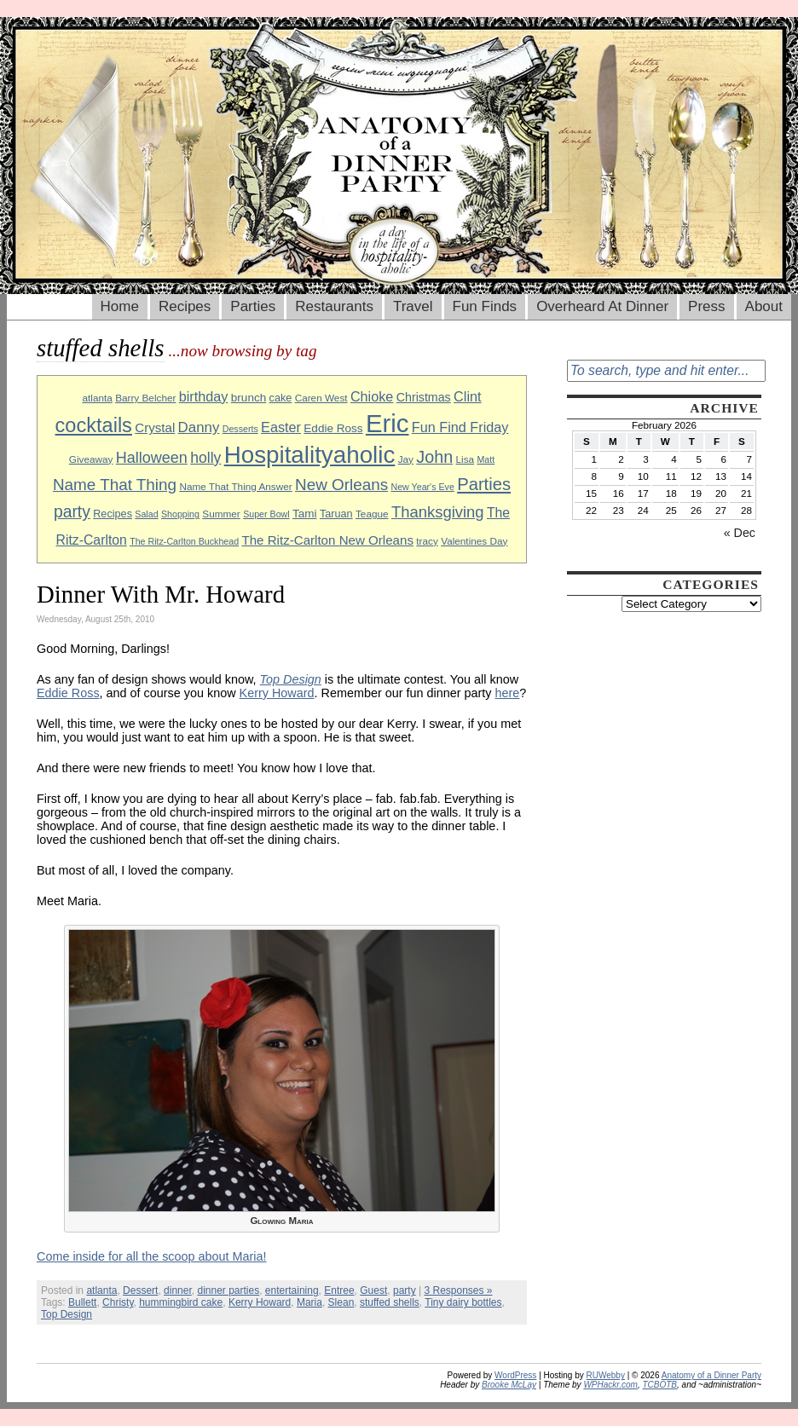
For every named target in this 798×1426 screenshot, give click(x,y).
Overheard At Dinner (602, 306)
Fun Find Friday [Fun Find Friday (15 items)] (460, 427)
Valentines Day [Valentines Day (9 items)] (474, 540)
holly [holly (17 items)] (205, 457)
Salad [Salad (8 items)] (146, 514)
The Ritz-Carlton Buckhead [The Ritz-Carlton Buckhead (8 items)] (184, 541)
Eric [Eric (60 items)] (387, 423)
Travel (413, 306)
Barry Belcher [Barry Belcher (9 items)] (145, 397)
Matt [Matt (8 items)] (485, 459)
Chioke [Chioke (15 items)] (372, 396)
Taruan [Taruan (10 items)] (336, 514)
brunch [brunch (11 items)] (248, 397)
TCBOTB (659, 1384)
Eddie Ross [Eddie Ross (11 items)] (333, 428)
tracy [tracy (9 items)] (427, 540)
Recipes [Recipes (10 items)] (112, 514)
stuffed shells (389, 1302)
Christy (117, 1302)
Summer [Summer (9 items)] (221, 513)
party (404, 1290)
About (764, 306)
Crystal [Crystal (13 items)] (155, 427)
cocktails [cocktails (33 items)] (93, 425)
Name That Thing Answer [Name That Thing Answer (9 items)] (235, 486)
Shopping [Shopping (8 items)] (180, 514)
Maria (309, 1302)
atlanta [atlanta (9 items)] (97, 397)
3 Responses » (458, 1290)
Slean (341, 1302)
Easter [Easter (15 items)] (281, 427)
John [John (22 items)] (434, 456)
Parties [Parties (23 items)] (484, 484)
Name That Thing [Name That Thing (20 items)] (114, 485)
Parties (252, 306)
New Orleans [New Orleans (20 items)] (341, 485)
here (507, 693)
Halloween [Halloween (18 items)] (152, 457)
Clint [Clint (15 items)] (467, 396)
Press (706, 306)
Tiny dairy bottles (463, 1302)
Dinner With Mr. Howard (161, 594)
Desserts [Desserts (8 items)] (240, 429)
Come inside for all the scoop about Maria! (152, 1256)
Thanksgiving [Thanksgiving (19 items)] (437, 512)
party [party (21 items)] (72, 512)
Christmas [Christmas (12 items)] (423, 397)
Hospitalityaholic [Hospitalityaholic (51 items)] (310, 455)
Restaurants (334, 306)
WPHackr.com (610, 1384)
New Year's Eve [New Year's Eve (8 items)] (422, 487)
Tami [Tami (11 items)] (304, 513)
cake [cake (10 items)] (280, 398)
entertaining (292, 1290)
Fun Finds (485, 306)
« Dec (739, 533)
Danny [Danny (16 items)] (199, 427)
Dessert (140, 1290)
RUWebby (606, 1375)
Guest (373, 1290)
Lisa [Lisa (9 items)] (465, 459)
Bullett (82, 1302)
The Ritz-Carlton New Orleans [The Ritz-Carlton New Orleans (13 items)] (327, 540)
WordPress (515, 1375)
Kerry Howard (277, 693)
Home (120, 306)
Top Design (66, 1314)
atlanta (101, 1290)
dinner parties (228, 1290)
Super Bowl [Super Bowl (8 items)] (266, 514)
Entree (339, 1290)
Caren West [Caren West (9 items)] (321, 397)
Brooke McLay (509, 1384)
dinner (178, 1290)
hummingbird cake (181, 1302)
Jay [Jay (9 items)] (405, 459)
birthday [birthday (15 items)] (203, 396)
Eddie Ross (68, 693)
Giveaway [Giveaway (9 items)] (91, 459)
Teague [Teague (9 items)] (372, 513)
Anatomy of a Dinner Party (711, 1375)
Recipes (185, 306)
